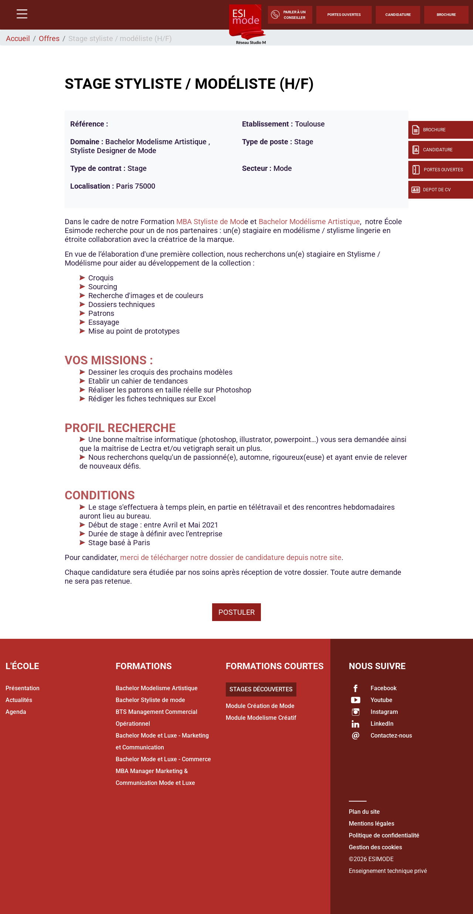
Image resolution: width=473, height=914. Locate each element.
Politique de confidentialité (384, 835)
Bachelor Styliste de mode (150, 700)
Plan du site (364, 811)
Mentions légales (371, 823)
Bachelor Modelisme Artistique (157, 688)
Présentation (23, 688)
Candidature (398, 15)
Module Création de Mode (260, 705)
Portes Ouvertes (344, 15)
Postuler (236, 612)
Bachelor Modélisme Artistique (309, 221)
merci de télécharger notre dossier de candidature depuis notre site (230, 557)
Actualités (19, 700)
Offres (49, 38)
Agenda (16, 711)
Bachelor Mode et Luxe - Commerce (163, 759)
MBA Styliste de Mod (210, 221)
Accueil (18, 38)
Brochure (446, 15)
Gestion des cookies (375, 847)
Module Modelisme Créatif (261, 717)
